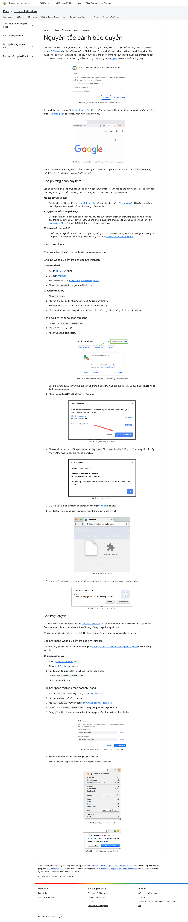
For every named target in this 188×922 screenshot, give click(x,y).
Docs (6, 11)
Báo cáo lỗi (42, 893)
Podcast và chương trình (98, 905)
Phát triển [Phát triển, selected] (32, 17)
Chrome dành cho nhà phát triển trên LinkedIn (157, 901)
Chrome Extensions (25, 11)
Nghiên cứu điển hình (64, 3)
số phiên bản (60, 666)
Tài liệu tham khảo (77, 17)
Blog (79, 3)
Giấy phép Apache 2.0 (55, 868)
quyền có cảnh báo (64, 661)
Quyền (113, 58)
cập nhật (102, 506)
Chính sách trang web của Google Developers (118, 868)
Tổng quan (7, 17)
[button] (15, 25)
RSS (139, 905)
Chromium (61, 276)
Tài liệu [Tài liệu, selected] (43, 3)
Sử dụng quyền (126, 203)
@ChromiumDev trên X (147, 893)
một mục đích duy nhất (85, 203)
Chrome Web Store (110, 17)
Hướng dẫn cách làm (50, 17)
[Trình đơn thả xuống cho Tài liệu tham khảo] (88, 16)
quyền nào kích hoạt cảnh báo (97, 703)
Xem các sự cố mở (46, 897)
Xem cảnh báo (96, 693)
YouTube (141, 897)
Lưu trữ (91, 901)
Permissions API (56, 223)
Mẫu (96, 17)
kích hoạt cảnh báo (80, 110)
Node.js (59, 271)
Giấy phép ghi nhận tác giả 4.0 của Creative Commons (111, 865)
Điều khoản (42, 916)
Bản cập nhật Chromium (98, 893)
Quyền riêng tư (56, 916)
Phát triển (85, 30)
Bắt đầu (20, 17)
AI (64, 17)
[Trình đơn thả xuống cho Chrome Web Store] (122, 16)
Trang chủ (47, 30)
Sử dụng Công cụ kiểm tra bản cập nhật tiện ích (115, 646)
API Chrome (55, 51)
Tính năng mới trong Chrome (98, 3)
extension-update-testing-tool (84, 280)
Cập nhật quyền (56, 114)
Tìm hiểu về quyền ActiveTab (119, 236)
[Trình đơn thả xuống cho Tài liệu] (49, 3)
